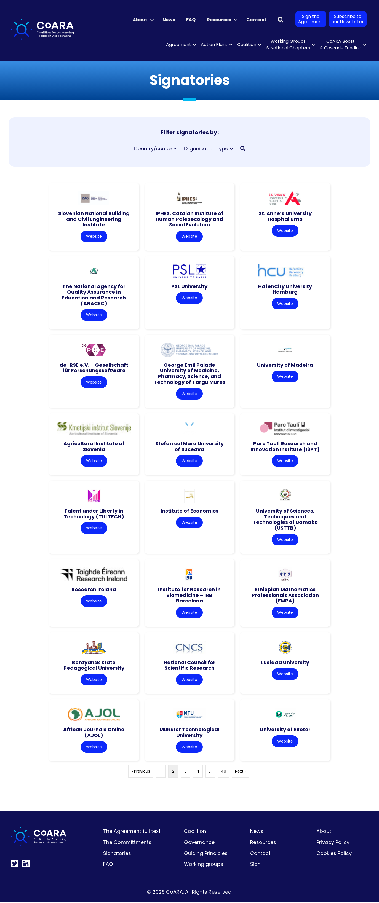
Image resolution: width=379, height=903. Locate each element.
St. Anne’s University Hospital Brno (285, 216)
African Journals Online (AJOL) (93, 733)
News (168, 20)
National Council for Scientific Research (189, 666)
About (140, 20)
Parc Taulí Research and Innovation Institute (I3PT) (285, 447)
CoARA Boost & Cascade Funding (340, 44)
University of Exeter (285, 730)
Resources (219, 20)
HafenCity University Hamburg (285, 289)
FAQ (191, 20)
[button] (152, 19)
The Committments (127, 843)
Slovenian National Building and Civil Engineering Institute (94, 219)
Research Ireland (93, 590)
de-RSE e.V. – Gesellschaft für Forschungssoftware (94, 368)
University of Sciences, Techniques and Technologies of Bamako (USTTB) (285, 520)
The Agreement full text (132, 832)
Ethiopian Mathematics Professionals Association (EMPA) (285, 596)
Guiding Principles (206, 854)
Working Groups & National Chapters (288, 44)
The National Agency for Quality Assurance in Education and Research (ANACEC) (94, 295)
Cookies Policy (334, 854)
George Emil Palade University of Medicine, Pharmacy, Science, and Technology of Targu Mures (189, 374)
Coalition (246, 44)
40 (223, 772)
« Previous (140, 772)
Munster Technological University (189, 733)
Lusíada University (285, 663)
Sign (255, 865)
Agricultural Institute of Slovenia (93, 447)
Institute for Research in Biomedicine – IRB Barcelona (189, 596)
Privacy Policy (332, 843)
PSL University (189, 286)
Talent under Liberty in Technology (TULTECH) (94, 514)
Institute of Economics (189, 511)
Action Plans (214, 44)
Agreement (178, 44)
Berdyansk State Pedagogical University (93, 666)
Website (94, 236)
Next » (240, 772)
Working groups (203, 865)
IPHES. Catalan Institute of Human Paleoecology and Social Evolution (189, 219)
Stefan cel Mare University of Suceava (189, 447)
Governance (199, 843)
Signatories (117, 854)
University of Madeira (285, 365)
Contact (256, 20)
